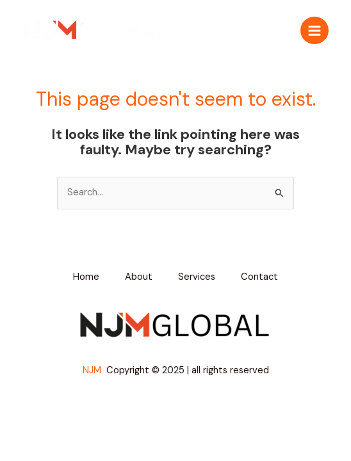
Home (86, 277)
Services (196, 277)
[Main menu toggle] (314, 31)
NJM (93, 370)
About (138, 277)
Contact (259, 277)
